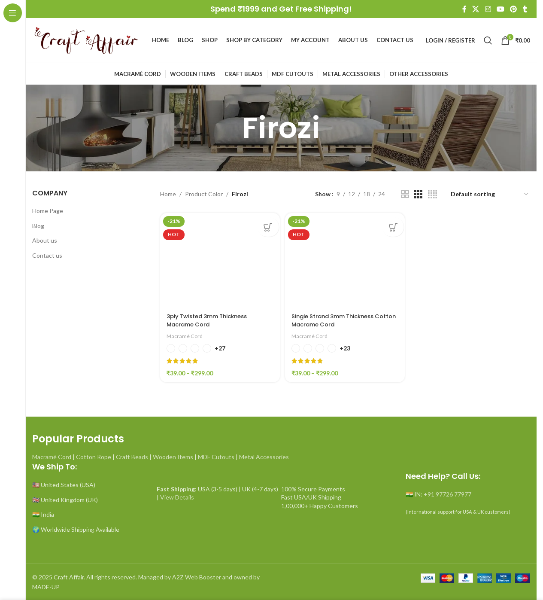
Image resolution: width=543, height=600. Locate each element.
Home (168, 194)
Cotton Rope (93, 455)
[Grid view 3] (418, 194)
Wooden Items (173, 455)
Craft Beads (132, 455)
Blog (38, 225)
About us (44, 240)
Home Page (47, 210)
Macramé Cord (186, 334)
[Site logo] (86, 39)
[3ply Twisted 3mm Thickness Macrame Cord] (219, 259)
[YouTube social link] (500, 9)
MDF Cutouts (216, 455)
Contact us (47, 255)
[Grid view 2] (405, 194)
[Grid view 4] (432, 194)
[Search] (488, 40)
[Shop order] (490, 195)
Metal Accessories (264, 455)
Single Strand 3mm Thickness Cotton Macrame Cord (338, 318)
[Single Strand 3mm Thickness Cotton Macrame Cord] (345, 259)
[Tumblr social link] (525, 9)
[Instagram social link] (488, 9)
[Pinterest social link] (513, 9)
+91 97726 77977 (447, 492)
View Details (177, 495)
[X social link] (476, 9)
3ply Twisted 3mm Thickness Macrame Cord (211, 318)
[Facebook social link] (464, 9)
